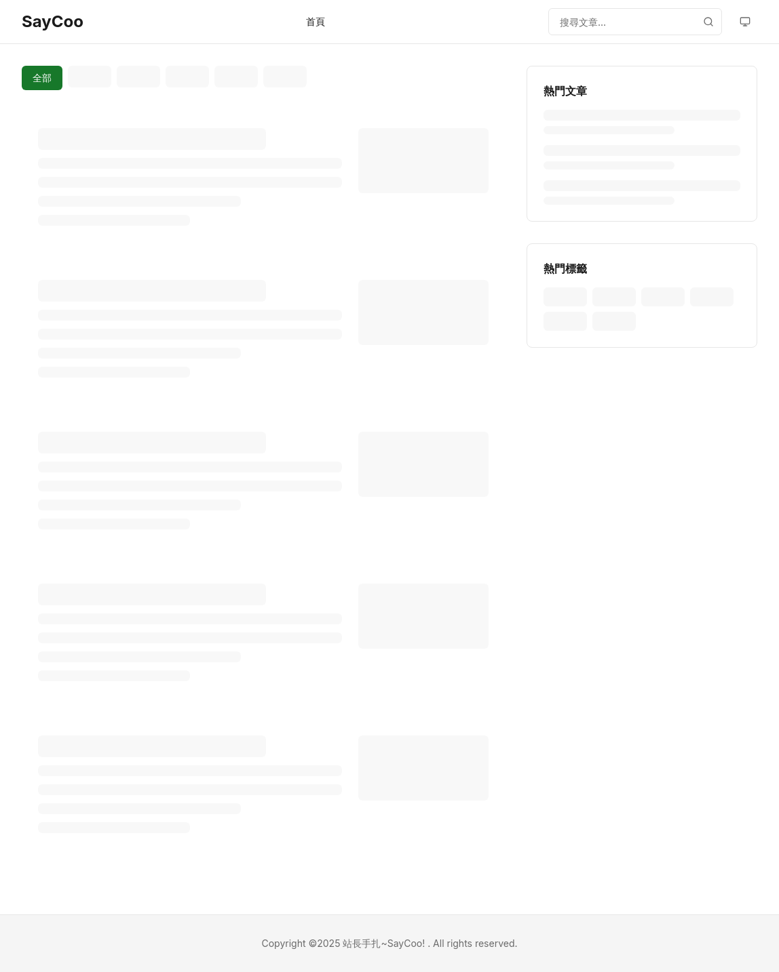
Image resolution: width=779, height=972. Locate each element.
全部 (42, 77)
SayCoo (52, 21)
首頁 (315, 21)
